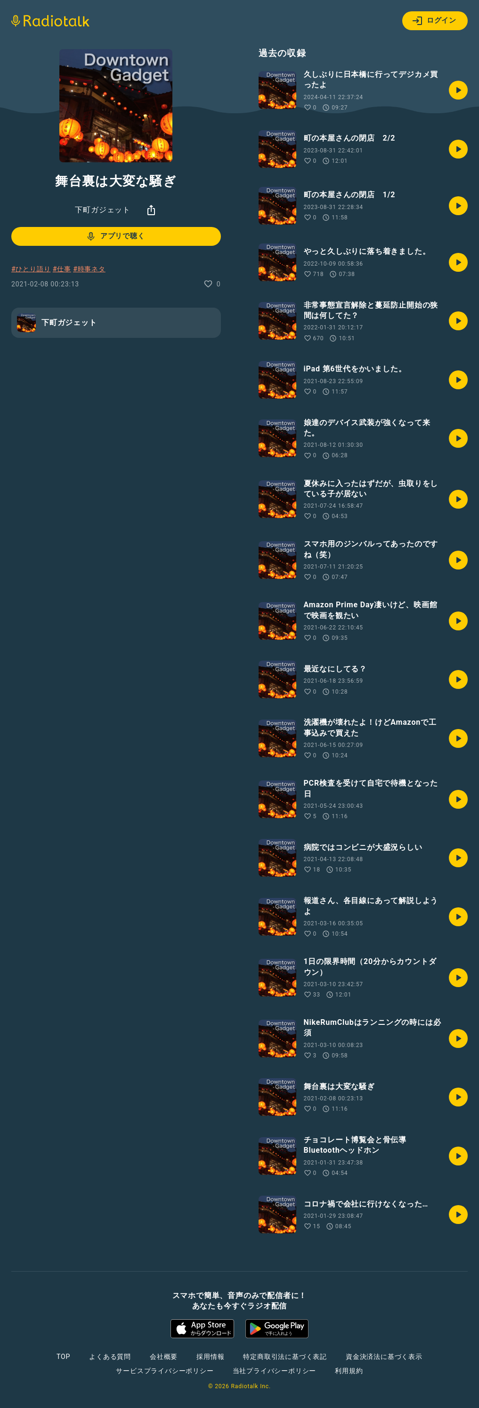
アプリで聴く (115, 236)
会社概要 (164, 1356)
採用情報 (210, 1356)
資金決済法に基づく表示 (384, 1356)
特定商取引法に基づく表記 (285, 1356)
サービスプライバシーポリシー (164, 1370)
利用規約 (349, 1370)
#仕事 (62, 269)
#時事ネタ (89, 269)
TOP (63, 1356)
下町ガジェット (102, 209)
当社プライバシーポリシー (275, 1370)
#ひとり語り (30, 269)
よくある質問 (110, 1356)
